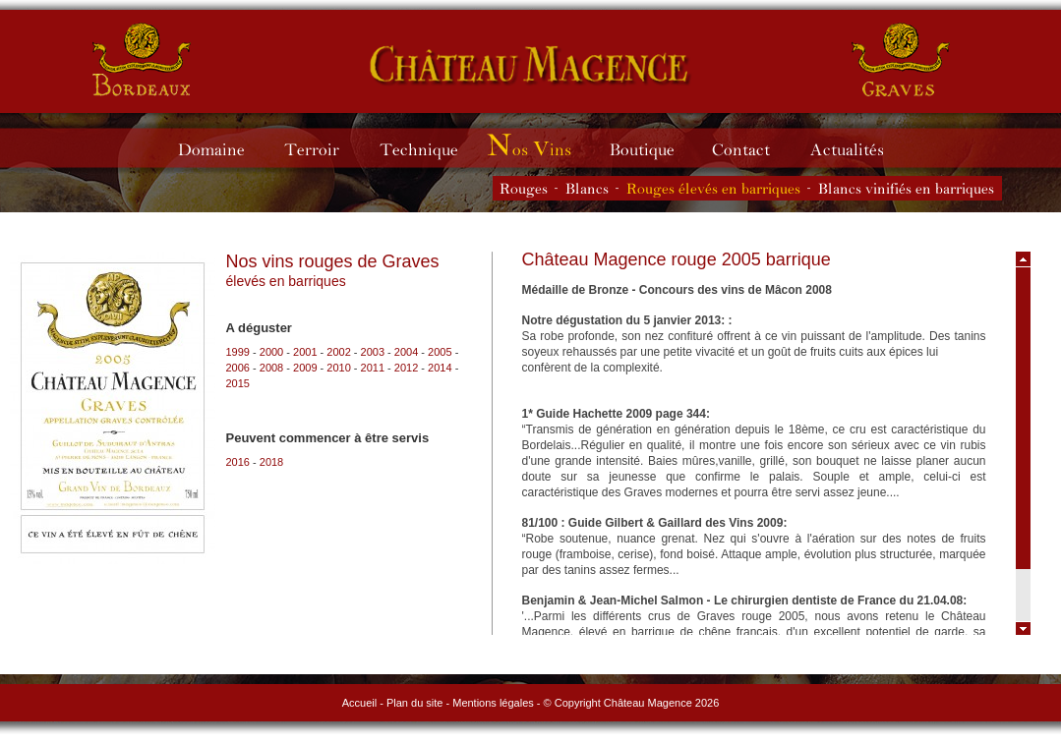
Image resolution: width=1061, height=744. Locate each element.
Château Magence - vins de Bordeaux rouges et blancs (142, 59)
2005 (439, 352)
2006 (238, 367)
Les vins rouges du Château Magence (524, 188)
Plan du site (414, 703)
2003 (372, 352)
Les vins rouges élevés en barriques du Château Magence (713, 188)
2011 (372, 367)
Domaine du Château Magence (219, 148)
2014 (439, 367)
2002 (338, 352)
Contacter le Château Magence (751, 148)
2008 (271, 367)
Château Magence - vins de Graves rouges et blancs (530, 64)
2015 (238, 383)
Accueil (359, 703)
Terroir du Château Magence (321, 148)
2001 (305, 352)
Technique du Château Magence (428, 148)
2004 (406, 352)
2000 (271, 352)
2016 (238, 462)
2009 (305, 367)
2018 (271, 462)
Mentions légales (493, 703)
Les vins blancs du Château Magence (587, 188)
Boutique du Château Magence (652, 148)
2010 (338, 367)
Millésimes (544, 148)
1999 (238, 352)
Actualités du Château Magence (856, 148)
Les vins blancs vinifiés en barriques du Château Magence (906, 188)
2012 (406, 367)
